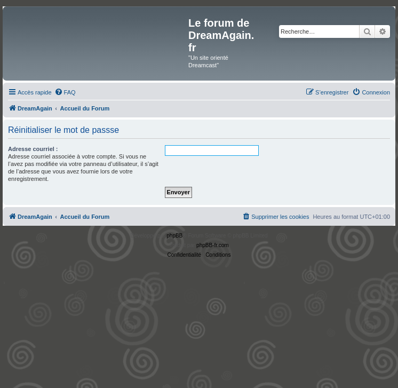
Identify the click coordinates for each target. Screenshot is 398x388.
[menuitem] (65, 92)
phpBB (174, 236)
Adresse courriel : (33, 149)
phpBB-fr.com (212, 245)
